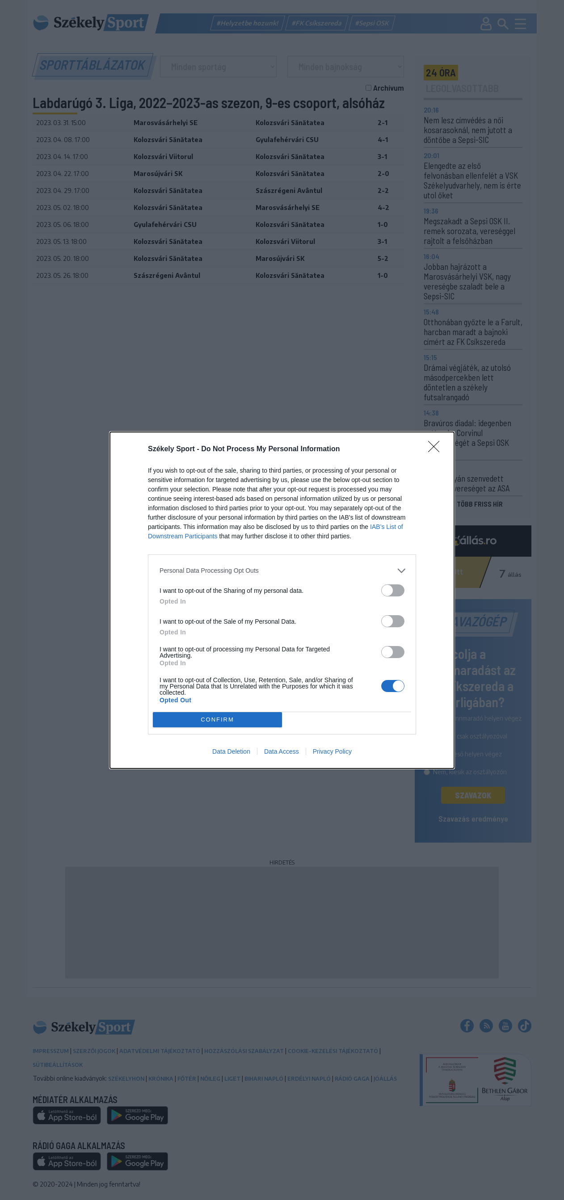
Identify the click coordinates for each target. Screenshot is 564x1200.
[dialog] (282, 600)
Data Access (281, 751)
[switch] (392, 590)
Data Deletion (231, 751)
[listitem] (282, 570)
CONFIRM (217, 719)
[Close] (436, 449)
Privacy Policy (332, 751)
